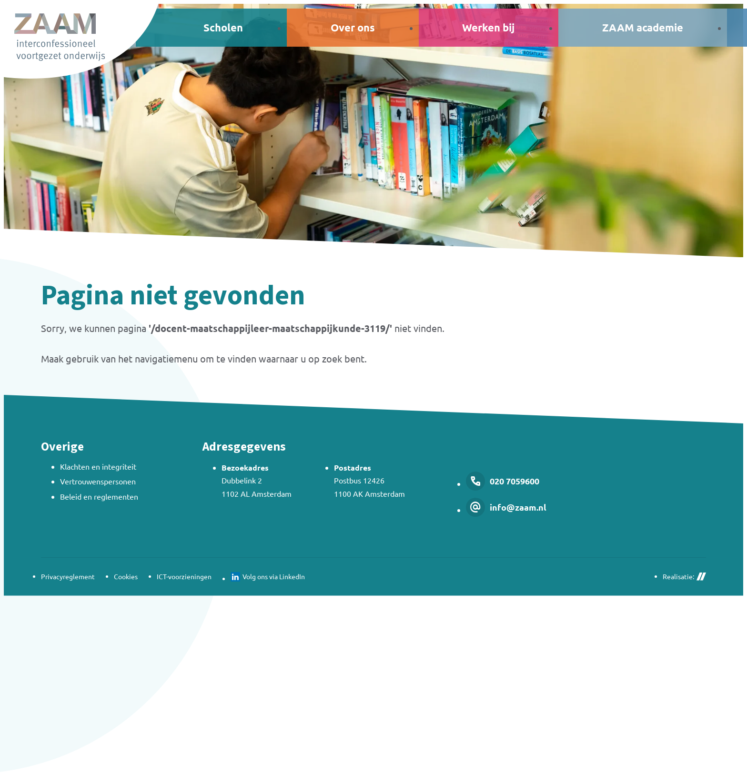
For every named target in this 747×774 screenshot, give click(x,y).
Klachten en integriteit (98, 466)
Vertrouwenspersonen (98, 481)
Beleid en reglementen (99, 496)
